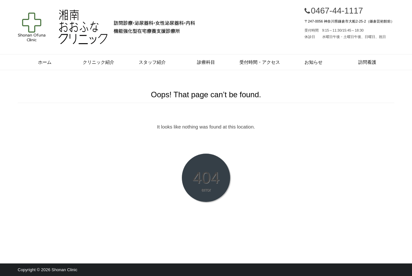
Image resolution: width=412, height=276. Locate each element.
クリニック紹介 (98, 62)
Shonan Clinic (64, 269)
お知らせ (313, 62)
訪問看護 (367, 62)
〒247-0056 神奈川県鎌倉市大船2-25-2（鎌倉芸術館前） (349, 21)
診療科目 (206, 62)
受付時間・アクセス (259, 62)
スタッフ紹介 (152, 62)
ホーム (45, 62)
